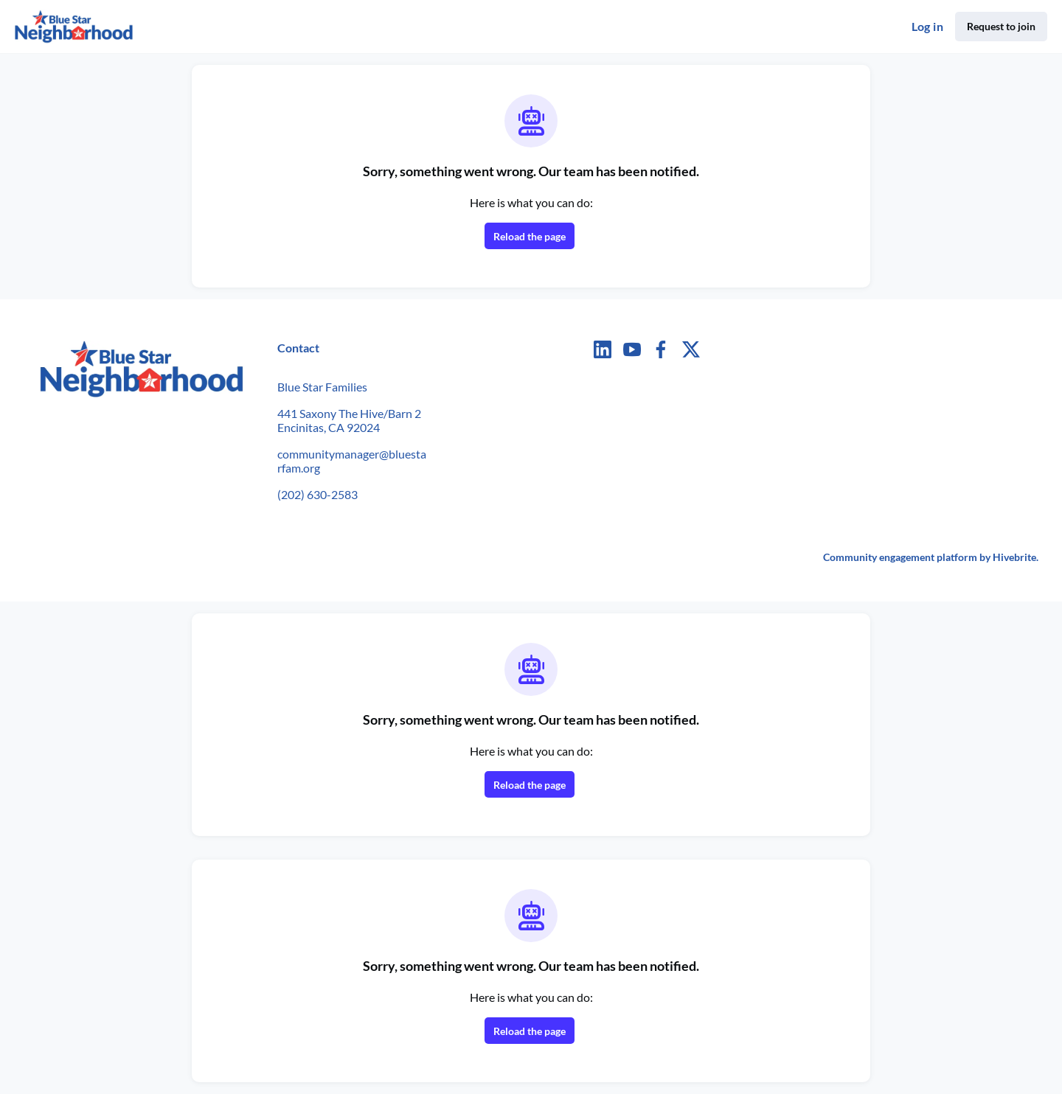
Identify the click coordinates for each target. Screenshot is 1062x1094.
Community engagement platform (900, 557)
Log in (927, 26)
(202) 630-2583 (317, 494)
